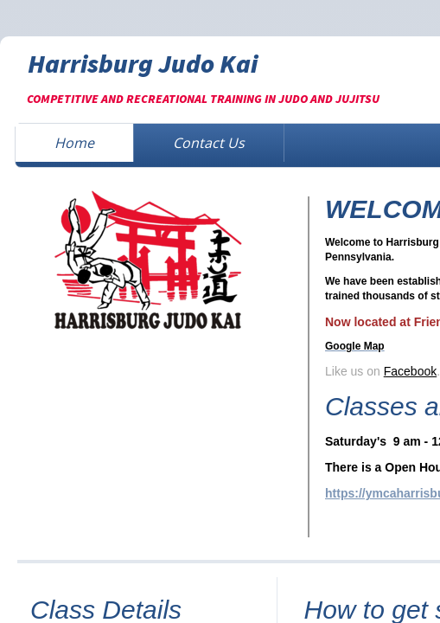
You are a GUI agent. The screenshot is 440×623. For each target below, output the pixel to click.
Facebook (410, 371)
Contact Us (209, 142)
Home (74, 142)
